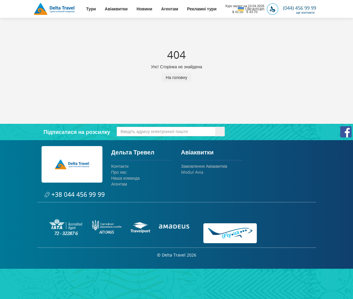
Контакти (120, 166)
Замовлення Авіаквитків (204, 166)
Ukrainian (251, 9)
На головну (176, 77)
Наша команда (125, 178)
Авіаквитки (116, 9)
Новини (144, 9)
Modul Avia (192, 172)
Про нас (119, 172)
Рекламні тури (201, 9)
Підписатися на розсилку (77, 131)
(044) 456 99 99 (291, 8)
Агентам (169, 9)
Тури (91, 9)
